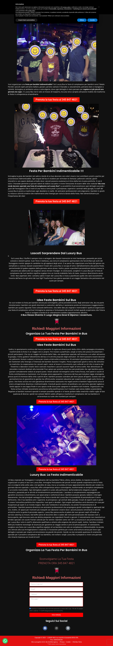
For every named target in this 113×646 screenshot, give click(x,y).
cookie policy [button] (31, 10)
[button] (5, 641)
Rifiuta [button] (82, 20)
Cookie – (69, 642)
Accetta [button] (92, 20)
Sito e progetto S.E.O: (39, 642)
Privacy (62, 642)
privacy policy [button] (67, 7)
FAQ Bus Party (76, 642)
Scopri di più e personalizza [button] (26, 20)
